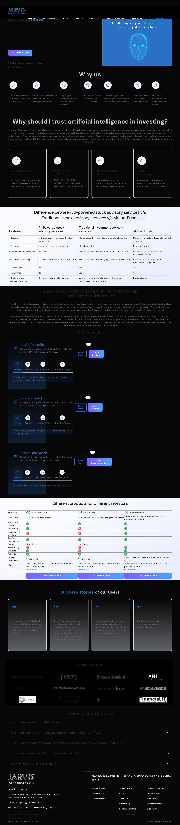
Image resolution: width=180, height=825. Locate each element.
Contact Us (95, 18)
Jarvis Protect (98, 793)
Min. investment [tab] (43, 366)
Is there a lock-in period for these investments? (44, 753)
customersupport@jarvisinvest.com (24, 802)
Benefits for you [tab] (63, 366)
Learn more (31, 569)
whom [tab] (18, 474)
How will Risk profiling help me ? (33, 764)
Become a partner (127, 808)
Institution (137, 18)
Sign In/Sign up (160, 18)
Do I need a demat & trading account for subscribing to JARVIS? (56, 733)
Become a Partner (115, 18)
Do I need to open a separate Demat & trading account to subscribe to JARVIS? (67, 743)
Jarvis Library (48, 18)
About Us (78, 18)
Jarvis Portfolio (98, 788)
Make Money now (52, 575)
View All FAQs (90, 771)
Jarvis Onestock (99, 798)
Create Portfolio (96, 353)
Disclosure (152, 808)
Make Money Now (20, 52)
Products (31, 18)
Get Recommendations (99, 461)
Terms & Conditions (156, 788)
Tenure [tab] (28, 366)
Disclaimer (152, 798)
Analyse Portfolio (95, 407)
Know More (80, 353)
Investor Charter (155, 803)
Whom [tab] (18, 366)
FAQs (65, 18)
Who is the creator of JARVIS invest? (36, 722)
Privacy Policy (153, 793)
